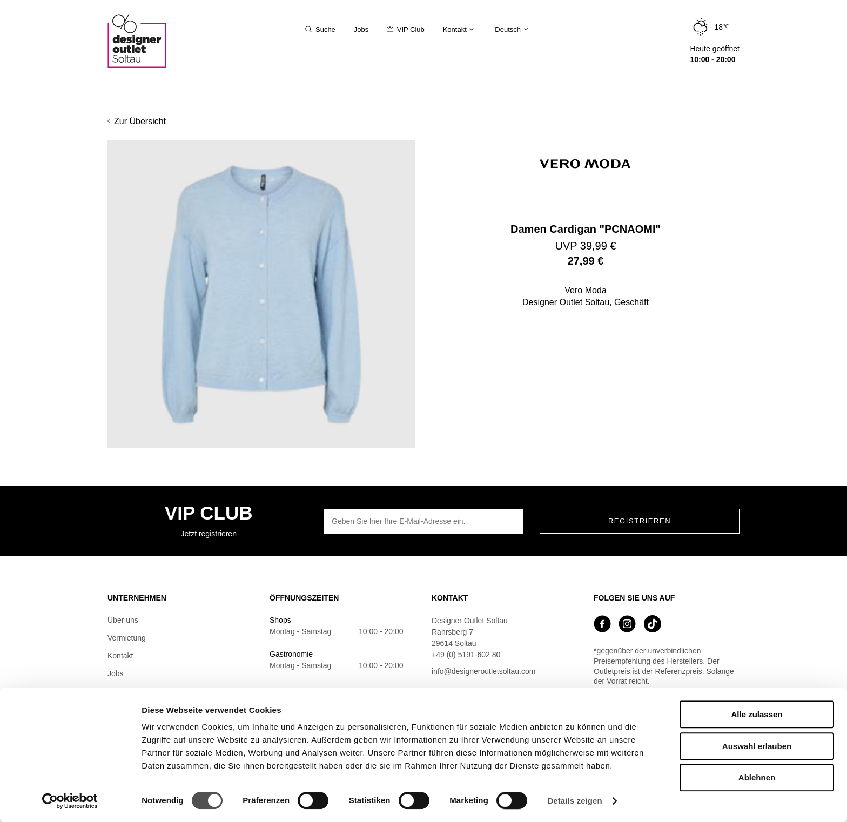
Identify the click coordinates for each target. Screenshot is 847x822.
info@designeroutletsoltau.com (483, 671)
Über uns (122, 620)
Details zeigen (574, 800)
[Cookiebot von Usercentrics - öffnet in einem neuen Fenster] (70, 801)
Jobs (115, 673)
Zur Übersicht (136, 121)
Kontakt (120, 655)
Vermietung (126, 638)
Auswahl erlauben (756, 746)
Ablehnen (756, 777)
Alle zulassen (756, 714)
